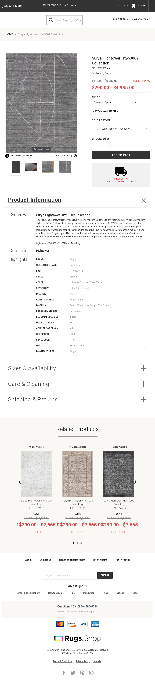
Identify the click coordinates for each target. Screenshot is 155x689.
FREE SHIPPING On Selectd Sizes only (59, 5)
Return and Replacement (72, 559)
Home (9, 34)
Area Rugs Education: (28, 593)
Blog (135, 593)
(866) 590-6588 (12, 6)
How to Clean (55, 593)
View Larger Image (66, 156)
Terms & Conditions (62, 661)
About (28, 559)
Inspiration (88, 593)
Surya (108, 73)
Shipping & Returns (33, 400)
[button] (74, 543)
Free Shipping (100, 559)
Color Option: (101, 120)
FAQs (105, 593)
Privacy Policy (83, 661)
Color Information (18, 155)
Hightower (75, 265)
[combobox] (64, 20)
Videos (120, 593)
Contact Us (45, 559)
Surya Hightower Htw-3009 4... (112, 129)
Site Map (97, 661)
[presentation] (19, 481)
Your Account (122, 559)
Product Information (35, 200)
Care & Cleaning (29, 384)
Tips (72, 593)
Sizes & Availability (32, 368)
